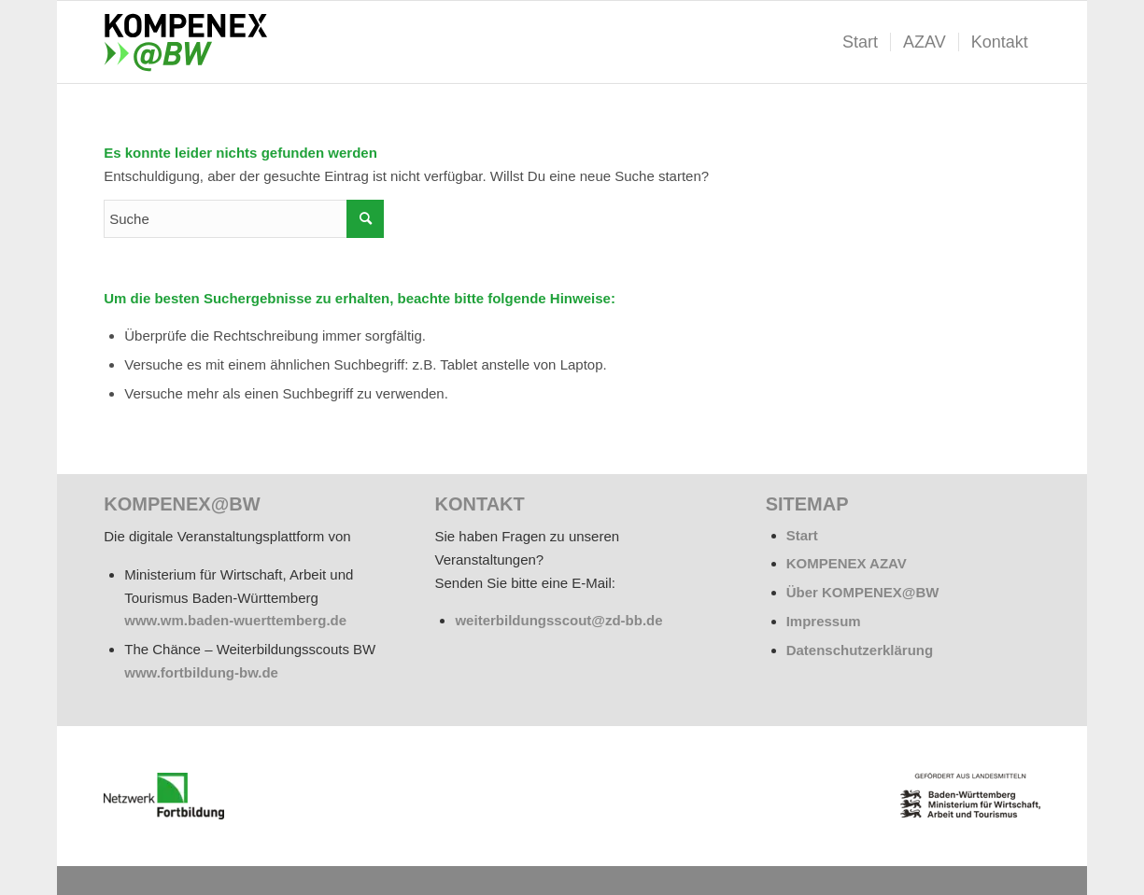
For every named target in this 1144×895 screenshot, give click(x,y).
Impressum (823, 621)
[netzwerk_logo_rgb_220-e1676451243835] (164, 796)
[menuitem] (860, 42)
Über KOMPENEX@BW (862, 592)
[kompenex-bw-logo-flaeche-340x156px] (193, 42)
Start (802, 535)
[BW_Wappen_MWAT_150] (970, 795)
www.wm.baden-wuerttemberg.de (235, 620)
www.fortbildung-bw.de (201, 672)
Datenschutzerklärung (860, 650)
